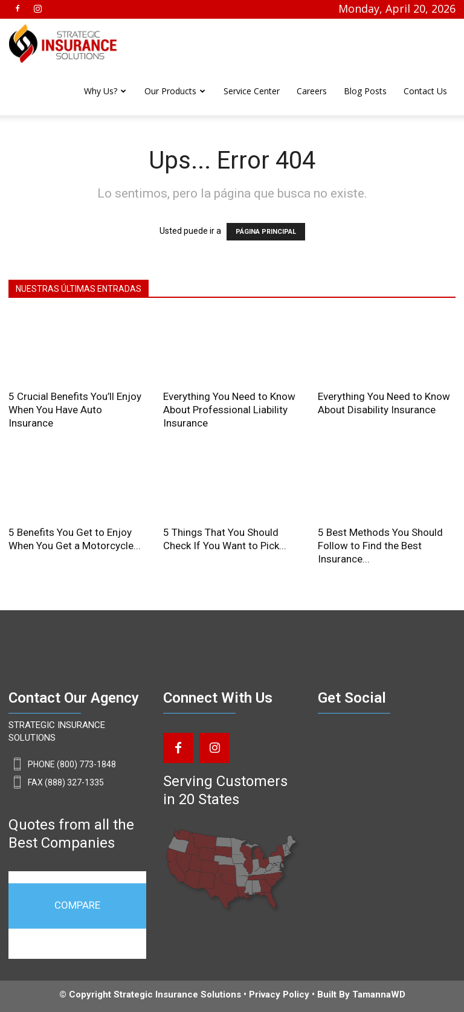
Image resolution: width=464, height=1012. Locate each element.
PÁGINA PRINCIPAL (266, 232)
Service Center (252, 91)
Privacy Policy (279, 994)
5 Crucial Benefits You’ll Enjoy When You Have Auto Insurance (74, 409)
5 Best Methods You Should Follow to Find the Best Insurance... (380, 545)
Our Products (170, 91)
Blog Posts (365, 91)
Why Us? (100, 91)
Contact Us (425, 91)
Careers (312, 91)
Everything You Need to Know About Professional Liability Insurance (229, 409)
